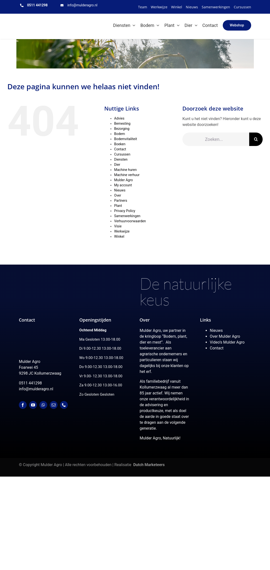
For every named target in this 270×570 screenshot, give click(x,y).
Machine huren (125, 170)
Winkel (119, 236)
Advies (119, 118)
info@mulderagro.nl (82, 5)
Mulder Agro (123, 180)
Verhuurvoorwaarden (130, 221)
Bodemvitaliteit (125, 139)
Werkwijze (121, 231)
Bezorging (121, 129)
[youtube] (33, 405)
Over (117, 195)
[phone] (64, 405)
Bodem (119, 134)
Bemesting (122, 123)
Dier (117, 165)
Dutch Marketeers (148, 464)
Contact (120, 149)
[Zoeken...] (215, 139)
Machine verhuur (127, 175)
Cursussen (122, 154)
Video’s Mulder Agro (227, 342)
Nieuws (119, 190)
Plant (118, 206)
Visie (117, 226)
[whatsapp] (43, 405)
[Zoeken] (256, 139)
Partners (120, 200)
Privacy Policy (124, 211)
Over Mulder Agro (225, 336)
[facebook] (23, 405)
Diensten (121, 159)
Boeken (119, 144)
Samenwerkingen (127, 216)
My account (123, 185)
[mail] (54, 405)
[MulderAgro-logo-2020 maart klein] (38, 18)
